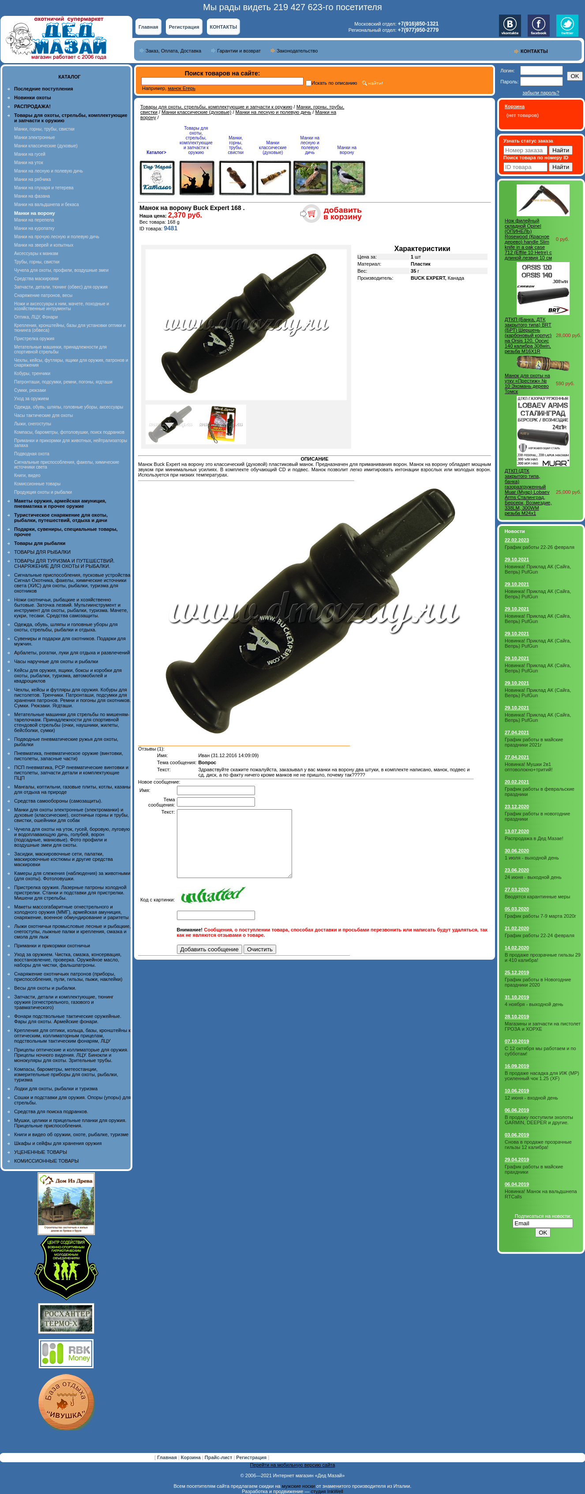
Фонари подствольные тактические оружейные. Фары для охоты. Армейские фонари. (67, 1019)
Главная (148, 27)
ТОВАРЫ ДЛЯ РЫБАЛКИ (42, 552)
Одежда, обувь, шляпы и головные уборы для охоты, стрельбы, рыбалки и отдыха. (66, 627)
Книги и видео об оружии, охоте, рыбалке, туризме (71, 1134)
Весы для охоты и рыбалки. (45, 988)
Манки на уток (28, 162)
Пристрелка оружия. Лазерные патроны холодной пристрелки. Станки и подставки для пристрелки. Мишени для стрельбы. (70, 893)
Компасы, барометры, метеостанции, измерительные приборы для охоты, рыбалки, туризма (66, 1074)
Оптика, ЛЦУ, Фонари (36, 317)
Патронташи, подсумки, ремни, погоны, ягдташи (63, 381)
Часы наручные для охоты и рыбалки (56, 661)
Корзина (191, 1457)
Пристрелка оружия (34, 338)
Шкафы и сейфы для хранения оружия (57, 1143)
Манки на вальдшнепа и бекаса (46, 204)
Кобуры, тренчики (32, 373)
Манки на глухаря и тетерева (43, 187)
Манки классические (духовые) (46, 145)
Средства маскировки (36, 278)
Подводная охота (31, 453)
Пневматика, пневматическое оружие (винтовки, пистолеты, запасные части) (68, 756)
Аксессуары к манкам (36, 253)
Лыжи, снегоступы (32, 423)
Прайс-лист (219, 1457)
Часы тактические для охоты (43, 415)
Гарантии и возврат (239, 50)
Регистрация (184, 27)
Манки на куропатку (34, 228)
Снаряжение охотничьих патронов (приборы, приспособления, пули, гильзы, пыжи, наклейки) (68, 976)
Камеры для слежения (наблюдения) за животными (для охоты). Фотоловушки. (72, 876)
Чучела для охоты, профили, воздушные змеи (61, 270)
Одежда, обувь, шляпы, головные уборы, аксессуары (68, 407)
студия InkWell (327, 1491)
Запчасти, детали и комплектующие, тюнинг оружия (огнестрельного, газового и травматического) (63, 1002)
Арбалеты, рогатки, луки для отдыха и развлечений (72, 652)
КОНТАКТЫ (223, 27)
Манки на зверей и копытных (43, 245)
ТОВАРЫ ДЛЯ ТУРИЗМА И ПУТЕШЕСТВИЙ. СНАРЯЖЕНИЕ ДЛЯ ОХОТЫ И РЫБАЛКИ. (64, 563)
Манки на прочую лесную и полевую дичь (56, 236)
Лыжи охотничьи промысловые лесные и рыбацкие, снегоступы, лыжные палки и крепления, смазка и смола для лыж (72, 931)
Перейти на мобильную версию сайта (292, 1465)
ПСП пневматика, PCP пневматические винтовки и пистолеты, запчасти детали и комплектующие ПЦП (71, 773)
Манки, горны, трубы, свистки (44, 129)
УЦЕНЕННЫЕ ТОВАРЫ (40, 1152)
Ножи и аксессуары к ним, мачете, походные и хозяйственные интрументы (61, 306)
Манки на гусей (29, 154)
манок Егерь (181, 88)
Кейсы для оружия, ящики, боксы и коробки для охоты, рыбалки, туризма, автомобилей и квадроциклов (68, 675)
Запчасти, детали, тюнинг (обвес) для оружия (61, 287)
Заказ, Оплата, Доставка (173, 50)
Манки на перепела (34, 220)
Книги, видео (27, 475)
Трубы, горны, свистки (37, 261)
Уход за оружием (31, 398)
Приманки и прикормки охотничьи (52, 945)
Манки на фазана (32, 196)
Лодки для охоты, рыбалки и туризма (56, 1088)
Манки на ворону (347, 150)
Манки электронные (34, 137)
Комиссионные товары (37, 483)
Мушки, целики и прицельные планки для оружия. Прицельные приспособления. (70, 1123)
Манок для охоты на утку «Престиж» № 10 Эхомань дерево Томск (527, 383)
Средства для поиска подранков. (51, 1111)
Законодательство (297, 50)
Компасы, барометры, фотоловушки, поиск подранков (69, 432)
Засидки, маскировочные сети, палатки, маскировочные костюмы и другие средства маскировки (63, 859)
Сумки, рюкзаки (30, 390)
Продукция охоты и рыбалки (43, 492)
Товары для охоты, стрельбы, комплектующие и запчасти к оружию (216, 106)
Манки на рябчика (32, 179)
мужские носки (298, 1486)
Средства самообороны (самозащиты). (58, 800)
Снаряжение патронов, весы (43, 295)
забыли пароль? (540, 92)
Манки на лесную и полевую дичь (48, 171)
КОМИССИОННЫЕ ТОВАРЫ (46, 1161)
